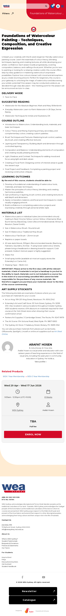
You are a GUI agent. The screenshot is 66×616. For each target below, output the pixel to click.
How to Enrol (6, 557)
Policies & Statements (10, 545)
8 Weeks (48, 397)
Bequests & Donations (10, 543)
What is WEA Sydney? (10, 539)
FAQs (4, 559)
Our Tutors (6, 548)
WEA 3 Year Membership (38, 376)
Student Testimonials (9, 541)
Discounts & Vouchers (10, 562)
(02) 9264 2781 (7, 525)
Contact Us (6, 520)
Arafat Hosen (48, 410)
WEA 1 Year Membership (14, 376)
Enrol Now (33, 434)
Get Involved (6, 564)
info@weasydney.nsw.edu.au (12, 529)
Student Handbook (9, 566)
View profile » (40, 362)
